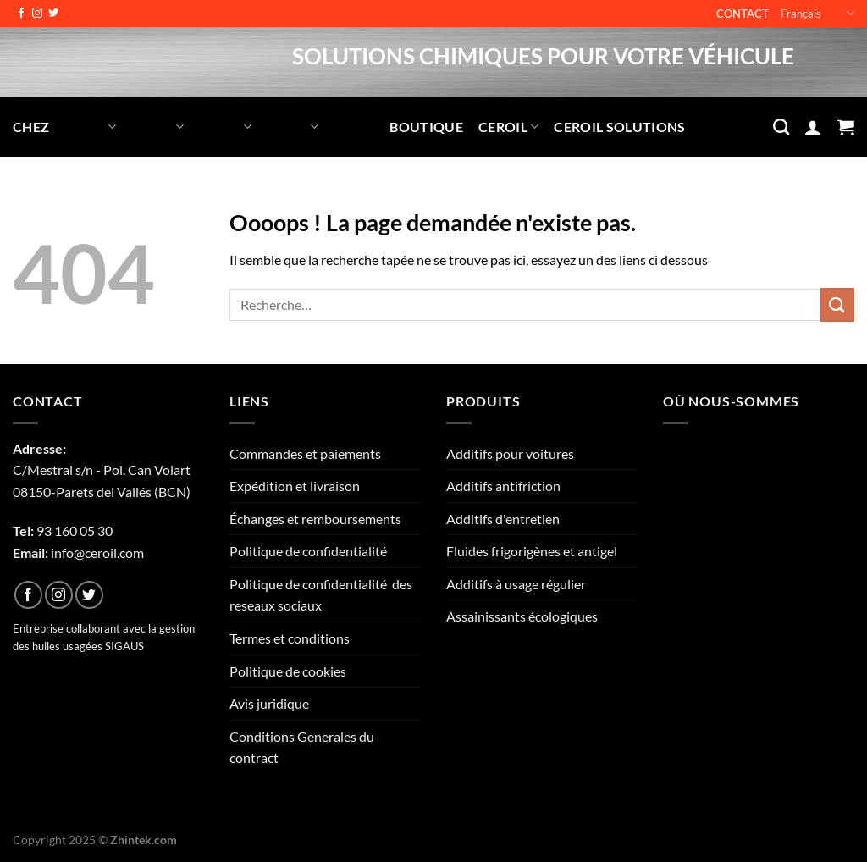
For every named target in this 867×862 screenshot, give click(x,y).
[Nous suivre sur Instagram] (37, 13)
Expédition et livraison (294, 486)
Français (817, 13)
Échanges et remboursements (315, 519)
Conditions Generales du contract (301, 747)
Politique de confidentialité (308, 551)
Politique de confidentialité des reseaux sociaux (320, 595)
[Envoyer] (837, 304)
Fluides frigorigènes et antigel (531, 551)
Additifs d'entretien (503, 519)
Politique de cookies (287, 671)
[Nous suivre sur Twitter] (53, 13)
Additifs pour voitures (510, 453)
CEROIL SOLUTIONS (619, 127)
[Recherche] (781, 126)
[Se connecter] (812, 127)
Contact (742, 13)
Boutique (426, 127)
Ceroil (508, 127)
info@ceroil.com (97, 552)
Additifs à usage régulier (516, 584)
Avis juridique (269, 703)
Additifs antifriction (503, 486)
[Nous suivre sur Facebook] (21, 13)
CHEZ (31, 127)
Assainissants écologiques (522, 616)
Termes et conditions (289, 638)
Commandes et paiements (305, 453)
